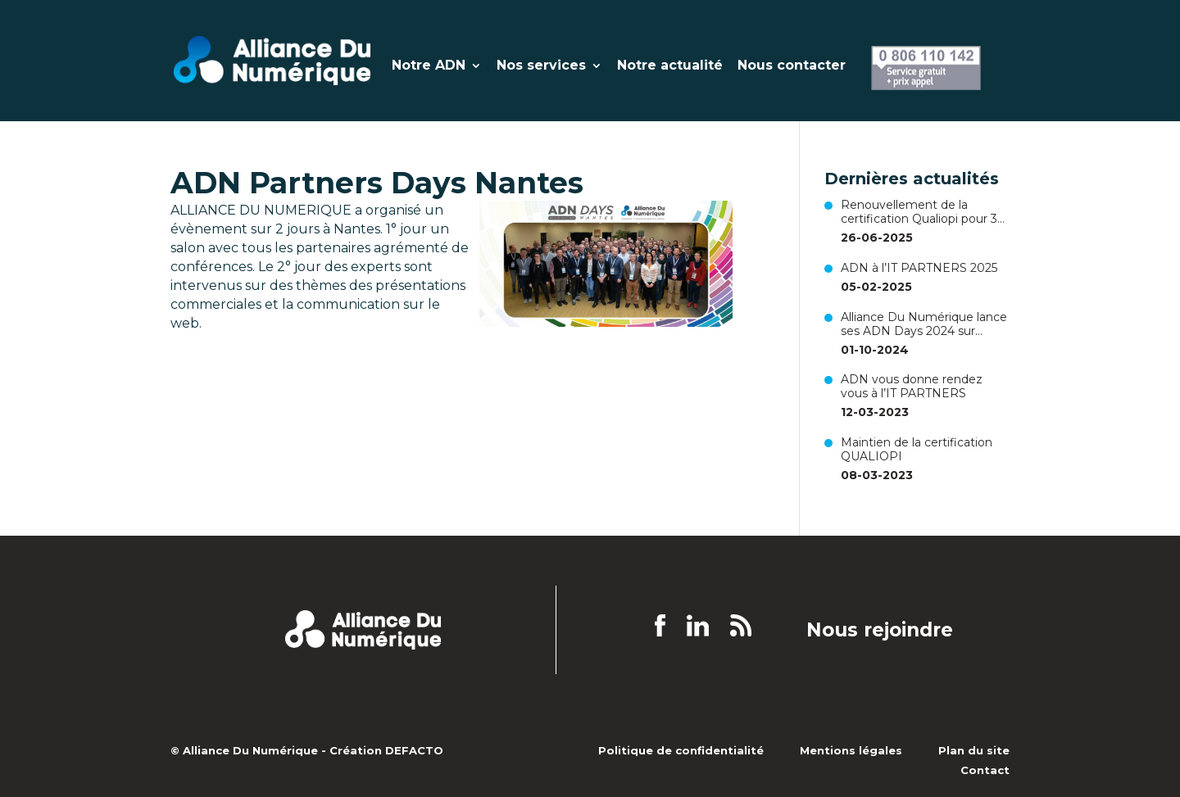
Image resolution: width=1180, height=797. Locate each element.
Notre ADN (428, 66)
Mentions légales (851, 750)
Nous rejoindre (879, 631)
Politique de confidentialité (681, 750)
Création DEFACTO (386, 750)
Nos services (541, 66)
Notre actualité (670, 66)
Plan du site (974, 750)
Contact (985, 770)
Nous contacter (792, 66)
